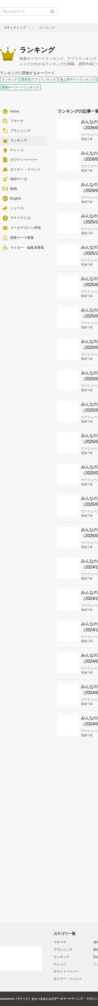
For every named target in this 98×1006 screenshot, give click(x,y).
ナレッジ (60, 964)
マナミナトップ (15, 28)
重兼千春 (87, 139)
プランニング (63, 949)
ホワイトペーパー (66, 971)
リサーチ (60, 942)
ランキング (61, 957)
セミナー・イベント (68, 979)
